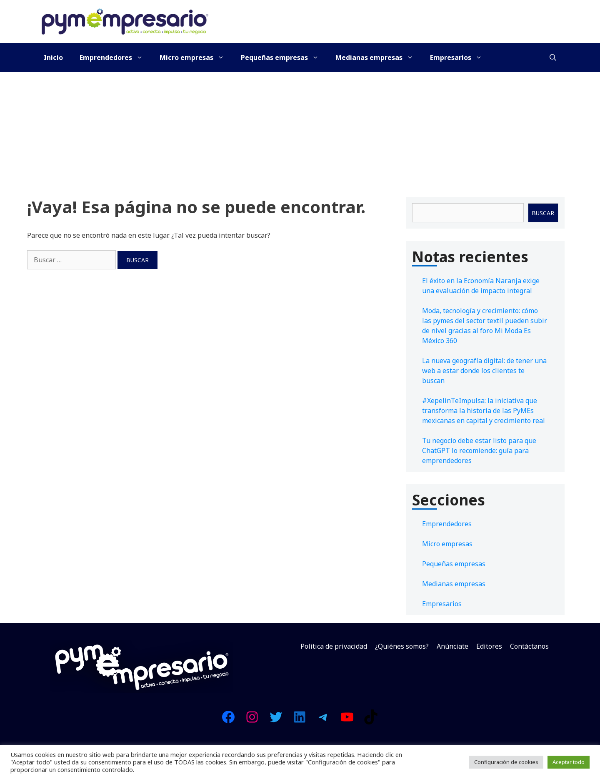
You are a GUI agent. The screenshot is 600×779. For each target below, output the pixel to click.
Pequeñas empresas (284, 57)
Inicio (53, 57)
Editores (489, 646)
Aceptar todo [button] (568, 762)
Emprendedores (115, 57)
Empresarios (460, 57)
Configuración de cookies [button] (506, 762)
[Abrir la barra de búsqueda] (553, 57)
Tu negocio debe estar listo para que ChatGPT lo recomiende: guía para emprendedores (479, 450)
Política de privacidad (333, 646)
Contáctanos (529, 646)
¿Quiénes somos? (402, 646)
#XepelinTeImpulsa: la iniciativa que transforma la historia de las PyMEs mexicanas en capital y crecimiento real (483, 410)
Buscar (543, 213)
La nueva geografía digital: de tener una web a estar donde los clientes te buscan (484, 370)
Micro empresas (196, 57)
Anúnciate (452, 646)
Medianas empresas (378, 57)
